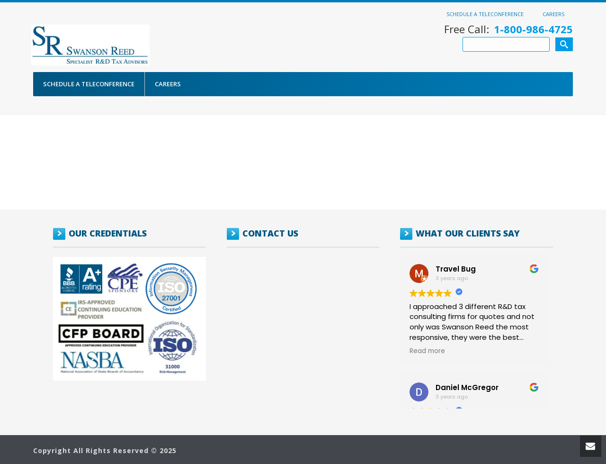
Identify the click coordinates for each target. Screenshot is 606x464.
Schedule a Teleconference (485, 13)
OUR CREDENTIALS (108, 233)
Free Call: (508, 29)
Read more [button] (427, 351)
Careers (553, 13)
